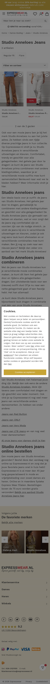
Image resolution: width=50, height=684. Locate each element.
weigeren (8, 355)
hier (32, 346)
